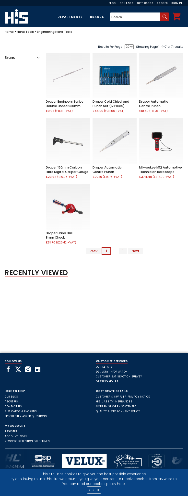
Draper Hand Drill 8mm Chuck (59, 235)
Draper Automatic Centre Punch (153, 103)
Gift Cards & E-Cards (21, 411)
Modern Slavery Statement (116, 406)
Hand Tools (25, 32)
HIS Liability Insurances (114, 401)
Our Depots (104, 367)
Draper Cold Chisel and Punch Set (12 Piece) (111, 103)
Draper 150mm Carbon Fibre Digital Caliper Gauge (67, 169)
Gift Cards (145, 3)
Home (9, 32)
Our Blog (11, 397)
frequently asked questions (26, 416)
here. (121, 484)
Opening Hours (107, 381)
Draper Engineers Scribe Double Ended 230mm (64, 103)
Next (135, 251)
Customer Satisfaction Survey (119, 376)
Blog (112, 3)
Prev (93, 251)
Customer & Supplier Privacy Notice (123, 397)
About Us (11, 401)
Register (11, 431)
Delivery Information (112, 372)
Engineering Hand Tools (54, 32)
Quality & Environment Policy (118, 411)
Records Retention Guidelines (27, 441)
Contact (126, 3)
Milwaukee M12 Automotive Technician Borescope (160, 169)
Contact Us (13, 406)
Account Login (16, 436)
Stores (162, 3)
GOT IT (94, 490)
